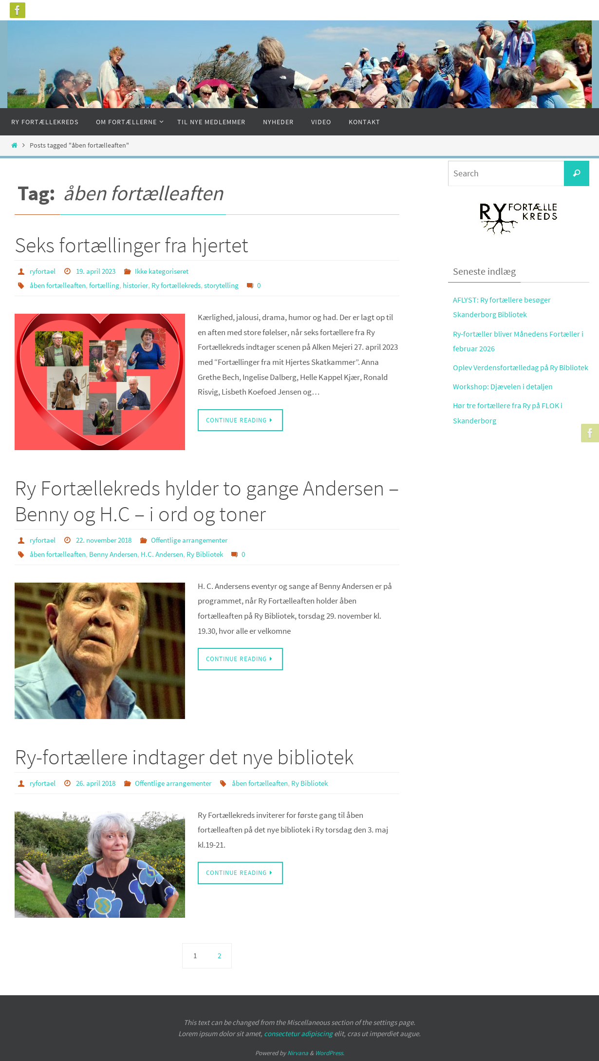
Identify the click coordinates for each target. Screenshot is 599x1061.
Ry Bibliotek (220, 553)
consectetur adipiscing (298, 1032)
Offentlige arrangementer (201, 539)
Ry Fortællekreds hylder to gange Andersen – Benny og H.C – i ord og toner (207, 500)
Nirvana (297, 1051)
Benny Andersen (121, 553)
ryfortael (44, 271)
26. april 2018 (100, 782)
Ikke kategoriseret (170, 271)
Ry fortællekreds (189, 284)
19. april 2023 (100, 271)
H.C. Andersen (174, 553)
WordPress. (329, 1051)
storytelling (238, 284)
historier (145, 284)
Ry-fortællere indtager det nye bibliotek (184, 755)
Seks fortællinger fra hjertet (131, 244)
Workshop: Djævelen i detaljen (503, 401)
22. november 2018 (109, 539)
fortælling (110, 284)
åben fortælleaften (60, 284)
